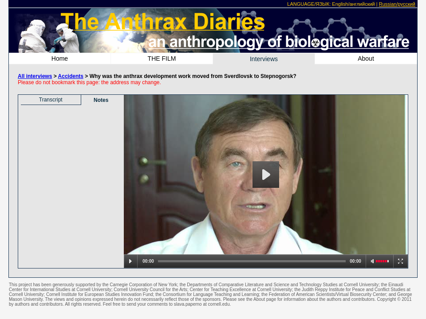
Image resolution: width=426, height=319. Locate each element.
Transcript (51, 100)
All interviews (35, 76)
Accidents (70, 76)
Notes (101, 100)
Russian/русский (397, 4)
